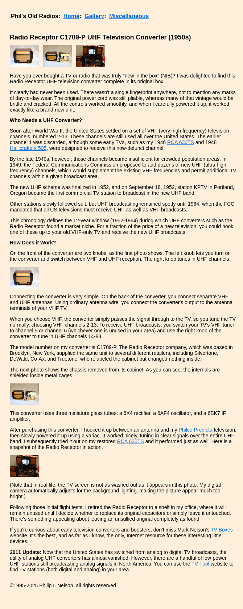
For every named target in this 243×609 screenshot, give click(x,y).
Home (71, 16)
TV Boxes (222, 530)
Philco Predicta (195, 430)
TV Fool (200, 564)
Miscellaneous (129, 16)
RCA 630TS (180, 142)
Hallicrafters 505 (28, 148)
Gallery (94, 16)
